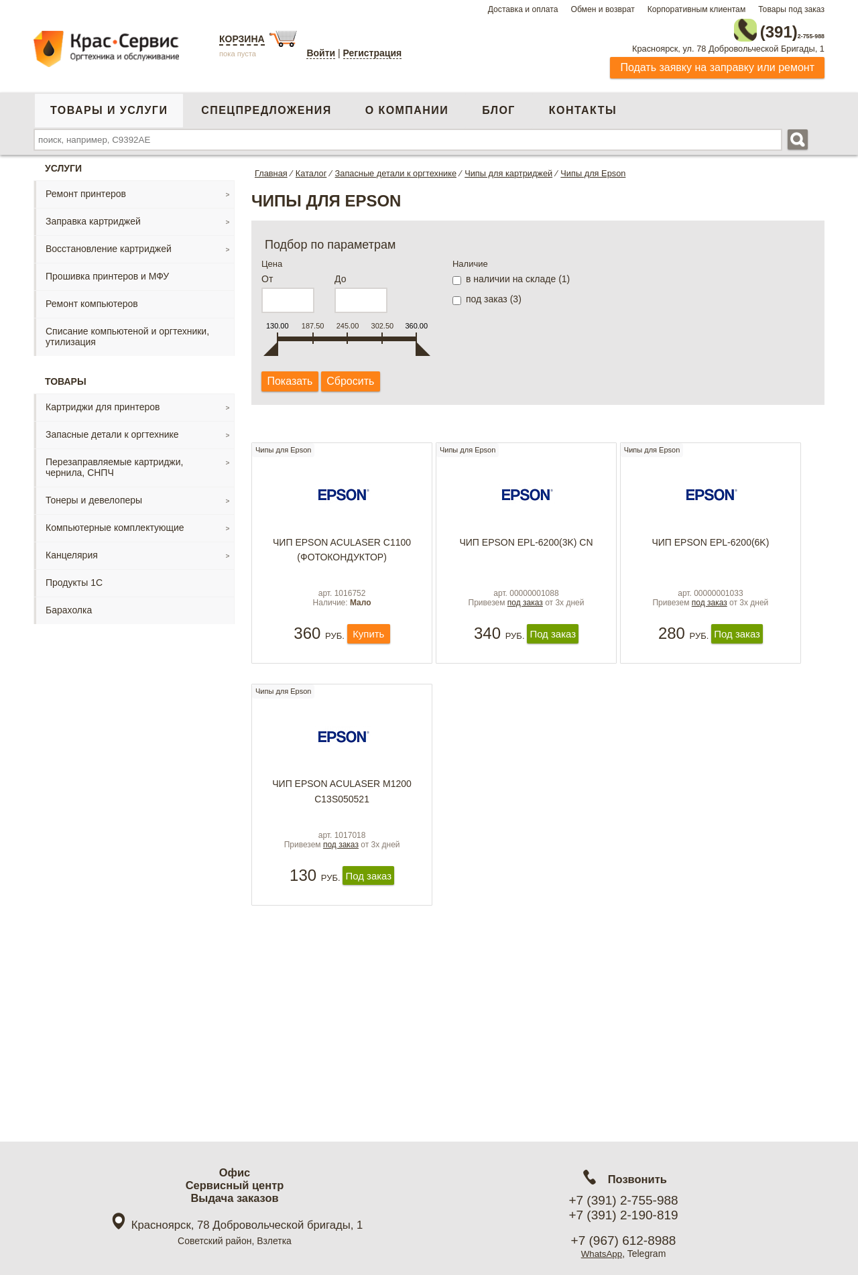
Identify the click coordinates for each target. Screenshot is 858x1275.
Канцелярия (72, 551)
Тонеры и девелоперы (94, 496)
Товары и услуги (109, 106)
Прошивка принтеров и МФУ (107, 272)
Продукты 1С (74, 578)
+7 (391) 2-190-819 (623, 1215)
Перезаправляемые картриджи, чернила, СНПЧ (114, 463)
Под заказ (552, 650)
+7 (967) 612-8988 (623, 1240)
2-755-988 (756, 28)
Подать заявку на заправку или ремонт (717, 63)
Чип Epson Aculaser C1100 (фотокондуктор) (342, 552)
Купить (368, 650)
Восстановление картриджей (109, 244)
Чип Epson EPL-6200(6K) (710, 545)
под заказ (525, 618)
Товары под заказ (791, 9)
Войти (320, 53)
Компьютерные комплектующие (115, 523)
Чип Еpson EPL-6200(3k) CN (526, 545)
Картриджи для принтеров (103, 403)
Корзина (242, 39)
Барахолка (69, 606)
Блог (498, 106)
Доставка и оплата (523, 9)
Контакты (583, 106)
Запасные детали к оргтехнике (112, 430)
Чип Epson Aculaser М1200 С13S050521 (342, 812)
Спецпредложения (266, 106)
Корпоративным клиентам (697, 9)
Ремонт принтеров (86, 189)
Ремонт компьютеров (92, 299)
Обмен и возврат (602, 9)
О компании (406, 106)
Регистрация (372, 53)
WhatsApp (601, 1253)
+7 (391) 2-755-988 (623, 1200)
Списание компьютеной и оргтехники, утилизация (127, 332)
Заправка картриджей (93, 217)
